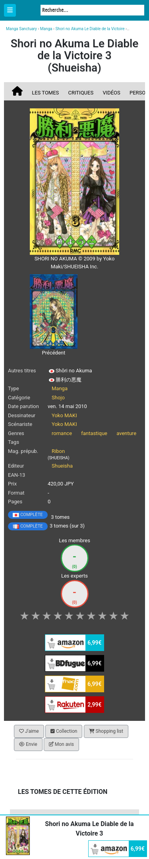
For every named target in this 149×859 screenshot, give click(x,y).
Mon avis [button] (61, 744)
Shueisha (62, 466)
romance (62, 433)
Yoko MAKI (64, 415)
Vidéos (111, 93)
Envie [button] (28, 744)
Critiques (81, 93)
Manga (28, 10)
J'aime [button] (29, 731)
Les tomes (45, 93)
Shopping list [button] (106, 731)
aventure (126, 433)
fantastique (94, 433)
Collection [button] (63, 731)
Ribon (58, 451)
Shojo (58, 398)
